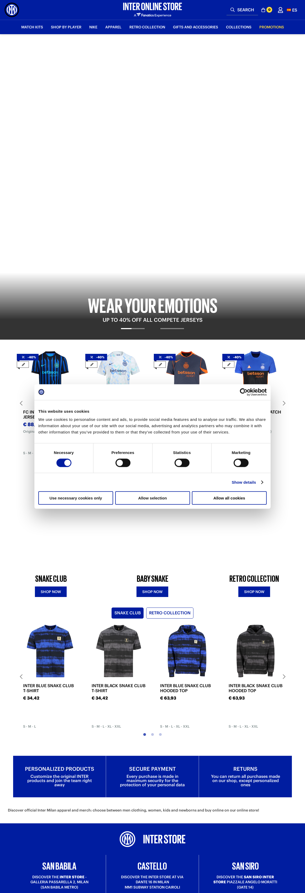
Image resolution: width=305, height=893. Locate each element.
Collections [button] (238, 27)
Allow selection (152, 498)
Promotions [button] (271, 27)
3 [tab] (160, 280)
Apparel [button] (113, 27)
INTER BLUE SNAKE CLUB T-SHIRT (48, 530)
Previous (21, 222)
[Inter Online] (12, 10)
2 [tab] (152, 280)
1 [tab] (144, 280)
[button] (292, 10)
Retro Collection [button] (147, 27)
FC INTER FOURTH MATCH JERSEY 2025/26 (255, 233)
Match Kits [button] (32, 27)
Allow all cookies (229, 498)
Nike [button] (93, 27)
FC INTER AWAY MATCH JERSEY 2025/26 (115, 233)
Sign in (152, 820)
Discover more (59, 757)
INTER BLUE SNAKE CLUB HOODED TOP (185, 530)
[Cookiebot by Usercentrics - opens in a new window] (244, 392)
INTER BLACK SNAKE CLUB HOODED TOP (255, 530)
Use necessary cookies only (75, 498)
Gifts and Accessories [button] (195, 27)
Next (284, 222)
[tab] (133, 152)
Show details (244, 482)
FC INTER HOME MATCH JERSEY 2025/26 (47, 233)
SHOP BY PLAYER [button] (66, 27)
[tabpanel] (152, 96)
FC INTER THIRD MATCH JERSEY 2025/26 (184, 233)
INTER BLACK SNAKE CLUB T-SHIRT (118, 530)
